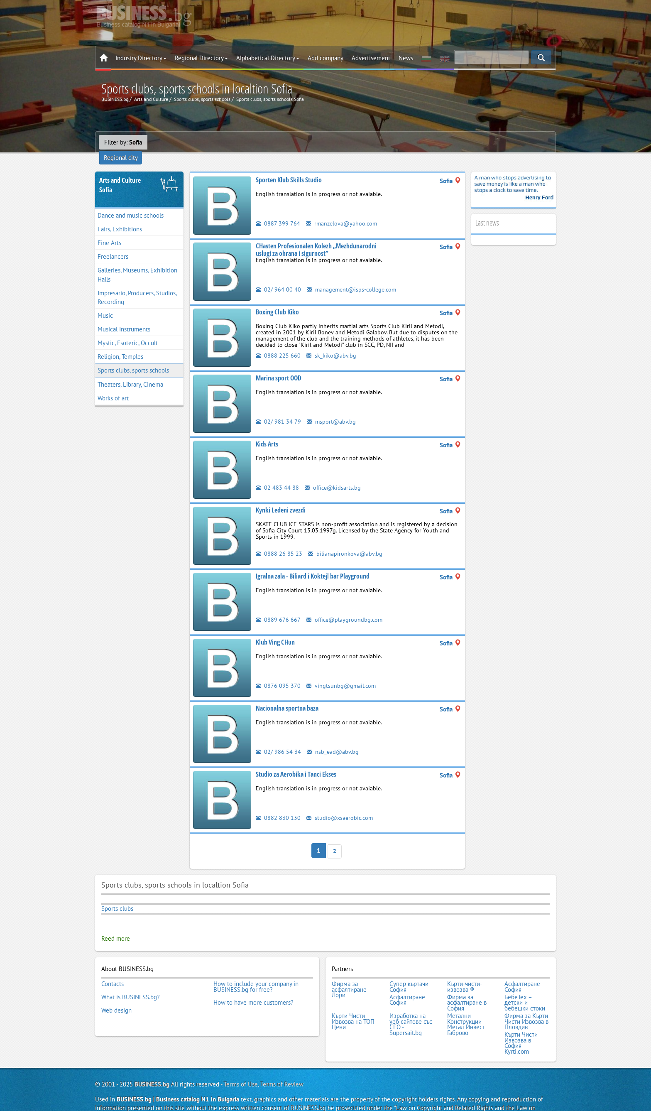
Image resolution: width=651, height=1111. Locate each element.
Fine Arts (109, 231)
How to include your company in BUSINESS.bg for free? (256, 972)
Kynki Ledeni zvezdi (281, 498)
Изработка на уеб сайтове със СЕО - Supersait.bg (410, 1006)
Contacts (112, 970)
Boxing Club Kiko (277, 300)
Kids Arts (267, 432)
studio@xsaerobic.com (340, 806)
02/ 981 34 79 (278, 410)
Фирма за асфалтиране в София (467, 986)
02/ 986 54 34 (278, 740)
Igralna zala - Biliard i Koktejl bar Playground (313, 564)
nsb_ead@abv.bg (333, 740)
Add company (325, 58)
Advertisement (371, 58)
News (406, 58)
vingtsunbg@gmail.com (341, 674)
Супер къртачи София (408, 972)
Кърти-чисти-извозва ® (464, 972)
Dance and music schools (131, 204)
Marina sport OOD (278, 366)
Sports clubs (117, 896)
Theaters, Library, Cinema (130, 373)
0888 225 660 (278, 344)
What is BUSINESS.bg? (130, 981)
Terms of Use (241, 1063)
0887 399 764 (278, 212)
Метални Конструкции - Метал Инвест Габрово (466, 1006)
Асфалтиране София (522, 972)
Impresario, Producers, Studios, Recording (137, 285)
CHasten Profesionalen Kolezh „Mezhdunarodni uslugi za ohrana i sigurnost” (316, 238)
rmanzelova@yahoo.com (342, 212)
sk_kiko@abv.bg (331, 344)
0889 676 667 (278, 608)
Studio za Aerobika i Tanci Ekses (296, 762)
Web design (116, 992)
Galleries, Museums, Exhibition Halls (137, 263)
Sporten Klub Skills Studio (289, 168)
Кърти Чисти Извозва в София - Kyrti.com (521, 1023)
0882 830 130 (278, 806)
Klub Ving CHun (275, 630)
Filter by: (123, 142)
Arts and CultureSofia (120, 173)
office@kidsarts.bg (333, 476)
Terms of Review (281, 1063)
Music (105, 304)
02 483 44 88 (277, 476)
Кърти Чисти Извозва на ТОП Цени (353, 1003)
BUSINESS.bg (152, 1063)
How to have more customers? (253, 987)
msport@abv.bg (332, 410)
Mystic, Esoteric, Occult (128, 331)
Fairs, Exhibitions (120, 217)
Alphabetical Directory (267, 58)
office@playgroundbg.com (345, 608)
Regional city (170, 142)
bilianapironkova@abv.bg (345, 542)
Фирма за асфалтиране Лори (349, 975)
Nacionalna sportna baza (287, 696)
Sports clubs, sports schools (133, 359)
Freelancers (113, 245)
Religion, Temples (120, 345)
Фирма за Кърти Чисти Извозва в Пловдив (526, 1003)
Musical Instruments (124, 317)
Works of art (113, 386)
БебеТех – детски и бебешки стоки (524, 986)
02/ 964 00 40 (278, 278)
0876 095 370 (278, 674)
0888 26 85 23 (279, 542)
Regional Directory (201, 58)
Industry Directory (140, 58)
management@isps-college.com (353, 278)
